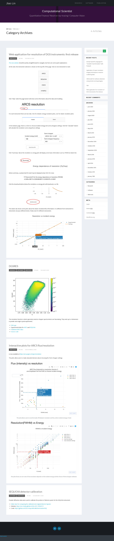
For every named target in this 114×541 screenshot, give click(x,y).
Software (89, 3)
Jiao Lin (10, 3)
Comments (90, 213)
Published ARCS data (17, 333)
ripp (87, 85)
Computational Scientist (57, 11)
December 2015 (92, 167)
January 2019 (91, 137)
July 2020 (90, 120)
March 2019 (91, 133)
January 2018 (91, 159)
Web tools (13, 62)
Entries (89, 208)
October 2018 (91, 146)
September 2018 (92, 150)
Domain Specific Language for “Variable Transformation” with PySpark (94, 64)
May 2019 (90, 128)
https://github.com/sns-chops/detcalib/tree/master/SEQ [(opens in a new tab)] (31, 512)
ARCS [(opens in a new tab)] (25, 331)
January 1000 (91, 176)
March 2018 (91, 154)
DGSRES (14, 269)
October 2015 (91, 172)
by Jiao (21, 62)
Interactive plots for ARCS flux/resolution (36, 349)
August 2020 (91, 115)
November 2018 (92, 141)
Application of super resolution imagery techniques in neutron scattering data (94, 72)
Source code (14, 335)
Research (78, 3)
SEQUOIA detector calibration (29, 495)
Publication (101, 3)
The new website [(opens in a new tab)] (14, 66)
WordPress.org (90, 217)
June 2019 (90, 124)
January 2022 (91, 111)
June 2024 (90, 107)
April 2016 (90, 163)
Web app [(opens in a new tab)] (13, 329)
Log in (88, 204)
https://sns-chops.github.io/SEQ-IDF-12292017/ (29, 510)
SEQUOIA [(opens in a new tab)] (32, 331)
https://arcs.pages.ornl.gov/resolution (30, 358)
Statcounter (3, 540)
